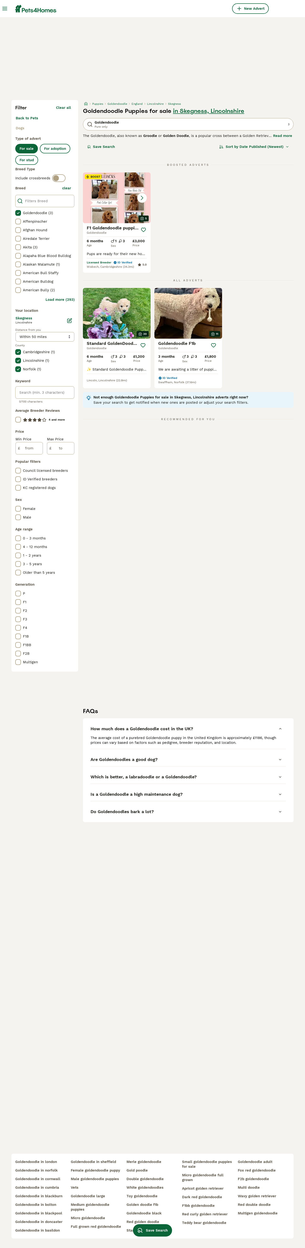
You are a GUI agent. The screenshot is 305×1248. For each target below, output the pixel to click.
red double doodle (254, 1205)
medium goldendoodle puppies (90, 1207)
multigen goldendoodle (258, 1213)
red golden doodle (143, 1222)
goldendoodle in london (36, 1162)
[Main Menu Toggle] (5, 8)
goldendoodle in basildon (37, 1230)
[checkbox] (18, 213)
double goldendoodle (145, 1179)
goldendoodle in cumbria (37, 1187)
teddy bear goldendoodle (204, 1223)
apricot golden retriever (203, 1188)
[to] (60, 448)
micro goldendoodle (88, 1218)
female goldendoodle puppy (95, 1170)
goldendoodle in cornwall (37, 1179)
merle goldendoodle (144, 1162)
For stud (27, 160)
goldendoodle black (144, 1213)
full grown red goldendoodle (96, 1226)
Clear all (63, 108)
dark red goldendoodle (202, 1197)
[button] (117, 197)
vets (74, 1187)
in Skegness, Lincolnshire (208, 111)
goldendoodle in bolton (35, 1205)
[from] (29, 448)
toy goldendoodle (142, 1196)
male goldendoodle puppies (95, 1179)
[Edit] (69, 320)
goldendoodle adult (255, 1162)
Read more (282, 136)
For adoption (55, 148)
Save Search (101, 147)
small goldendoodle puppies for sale (207, 1164)
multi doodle (249, 1187)
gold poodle (137, 1170)
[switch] (59, 178)
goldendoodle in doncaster (38, 1222)
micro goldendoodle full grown (203, 1177)
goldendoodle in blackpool (38, 1213)
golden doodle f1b (142, 1205)
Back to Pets (27, 118)
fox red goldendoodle (257, 1170)
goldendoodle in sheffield (93, 1162)
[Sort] (254, 146)
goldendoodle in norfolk (36, 1170)
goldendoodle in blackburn (38, 1196)
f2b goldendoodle (253, 1179)
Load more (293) (60, 299)
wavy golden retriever (257, 1196)
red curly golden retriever (205, 1214)
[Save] (143, 230)
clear (66, 188)
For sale (27, 148)
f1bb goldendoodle (198, 1205)
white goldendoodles (145, 1187)
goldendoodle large (88, 1196)
